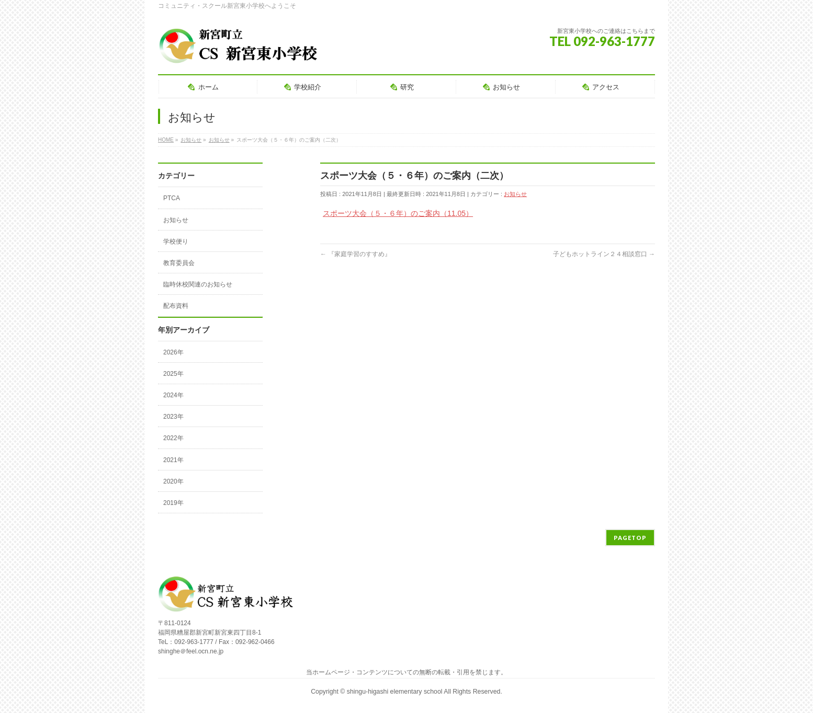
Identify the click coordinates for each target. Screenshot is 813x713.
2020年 (173, 481)
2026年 (173, 352)
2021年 (173, 460)
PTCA (171, 198)
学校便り (175, 241)
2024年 (173, 395)
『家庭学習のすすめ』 (355, 254)
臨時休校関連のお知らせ (197, 284)
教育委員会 (179, 263)
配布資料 (175, 305)
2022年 (173, 438)
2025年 (173, 373)
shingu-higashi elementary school (395, 691)
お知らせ (515, 194)
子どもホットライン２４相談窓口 (604, 254)
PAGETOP (630, 537)
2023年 (173, 416)
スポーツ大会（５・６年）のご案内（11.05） (398, 213)
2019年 (173, 503)
